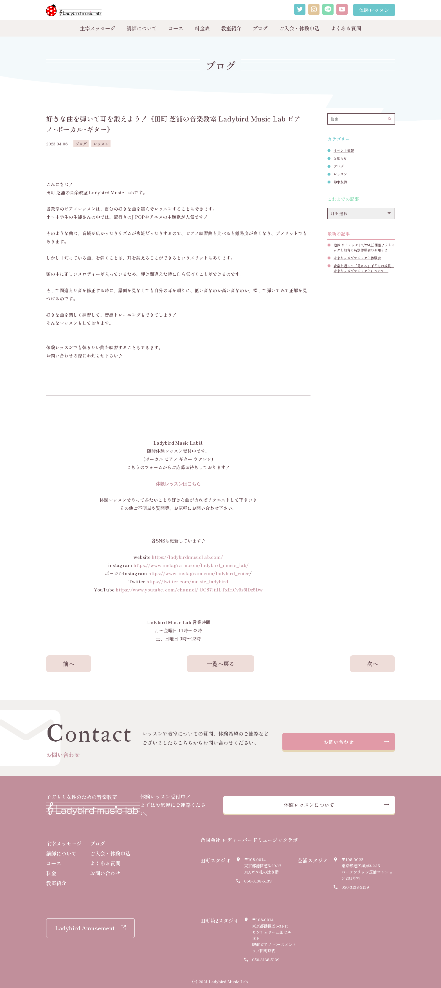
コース (175, 28)
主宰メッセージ (97, 28)
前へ (68, 664)
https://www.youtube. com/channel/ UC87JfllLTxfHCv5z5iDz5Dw (189, 589)
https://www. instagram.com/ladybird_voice (198, 573)
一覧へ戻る (220, 664)
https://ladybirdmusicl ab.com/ (187, 556)
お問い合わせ (339, 742)
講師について (142, 28)
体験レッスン (374, 9)
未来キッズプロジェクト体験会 (357, 257)
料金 (51, 870)
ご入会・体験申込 (299, 28)
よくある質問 (346, 28)
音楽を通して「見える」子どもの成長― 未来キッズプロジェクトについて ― (364, 268)
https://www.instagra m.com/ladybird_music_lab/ (191, 565)
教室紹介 (231, 28)
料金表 (202, 28)
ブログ (260, 28)
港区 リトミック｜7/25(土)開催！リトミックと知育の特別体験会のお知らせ (364, 247)
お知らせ (340, 158)
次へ (372, 664)
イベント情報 (344, 150)
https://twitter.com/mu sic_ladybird (187, 581)
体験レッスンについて (320, 803)
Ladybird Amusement (84, 925)
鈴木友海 (340, 181)
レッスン (340, 174)
